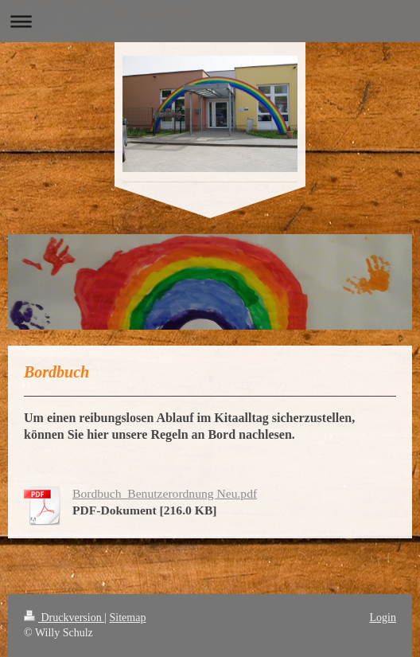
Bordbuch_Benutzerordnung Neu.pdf (164, 493)
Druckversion (64, 618)
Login (383, 618)
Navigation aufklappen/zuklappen (210, 21)
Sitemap (128, 618)
